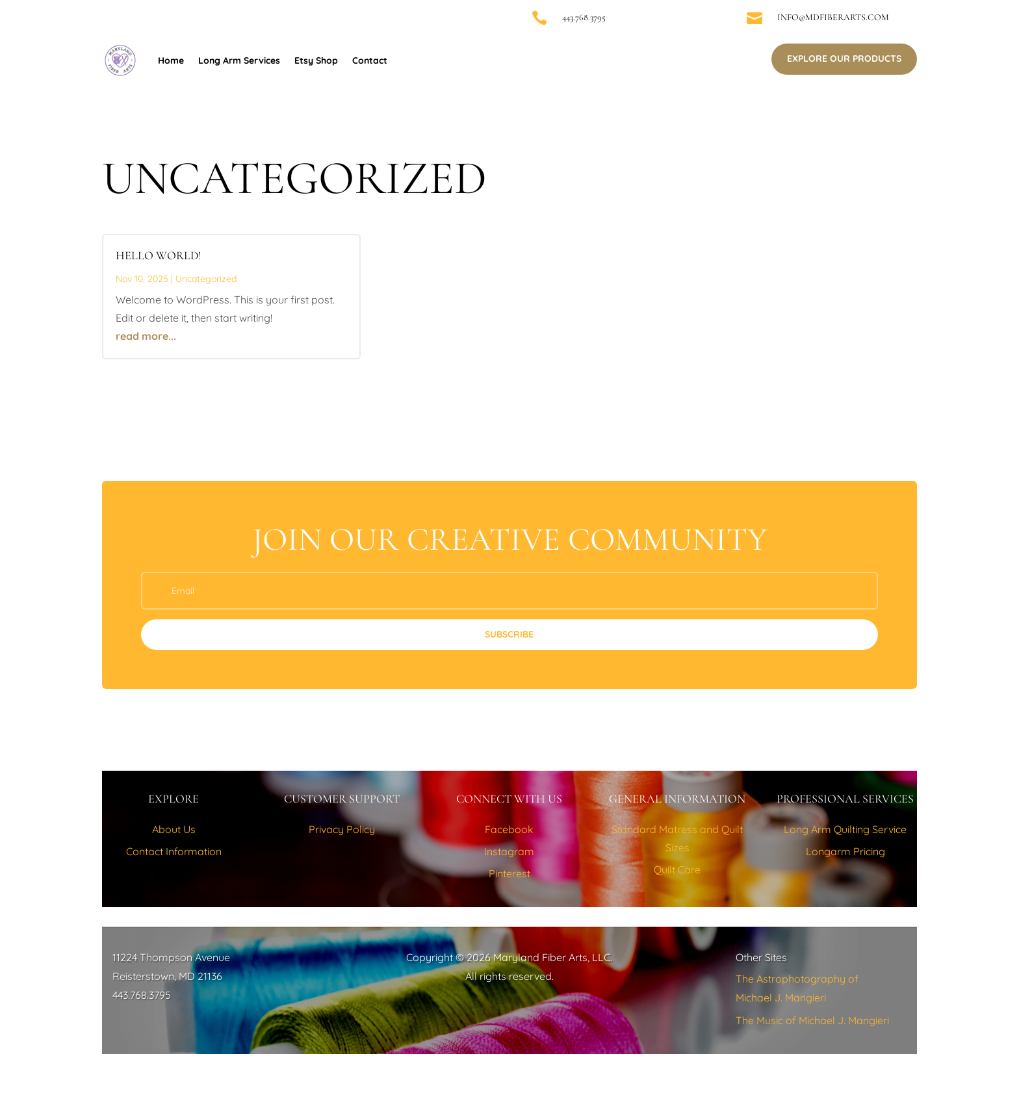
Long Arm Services (239, 60)
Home (171, 60)
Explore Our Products (844, 58)
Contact (369, 60)
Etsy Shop (316, 60)
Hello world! (158, 255)
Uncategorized (206, 279)
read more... (146, 335)
